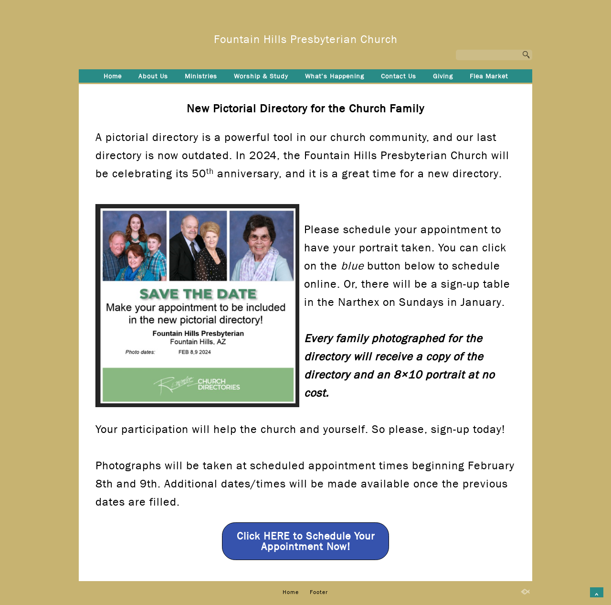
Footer (305, 91)
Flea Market (489, 76)
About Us (153, 76)
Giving (443, 76)
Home (113, 76)
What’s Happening (334, 76)
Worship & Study (261, 76)
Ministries (201, 76)
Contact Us (398, 76)
